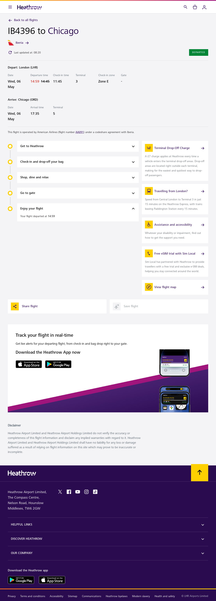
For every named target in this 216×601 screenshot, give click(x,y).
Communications (91, 596)
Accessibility (56, 596)
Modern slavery (141, 596)
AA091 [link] (80, 132)
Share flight (24, 306)
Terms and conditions (32, 596)
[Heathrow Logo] (29, 7)
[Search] (185, 7)
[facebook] (69, 491)
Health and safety (165, 596)
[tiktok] (95, 491)
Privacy (12, 596)
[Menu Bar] (10, 7)
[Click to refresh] (10, 52)
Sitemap (72, 596)
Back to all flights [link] (23, 20)
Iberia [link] (22, 43)
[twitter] (60, 491)
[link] (175, 161)
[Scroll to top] (199, 472)
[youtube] (77, 491)
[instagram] (86, 491)
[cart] (195, 7)
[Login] (204, 7)
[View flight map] (175, 287)
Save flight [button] (125, 306)
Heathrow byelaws (116, 596)
